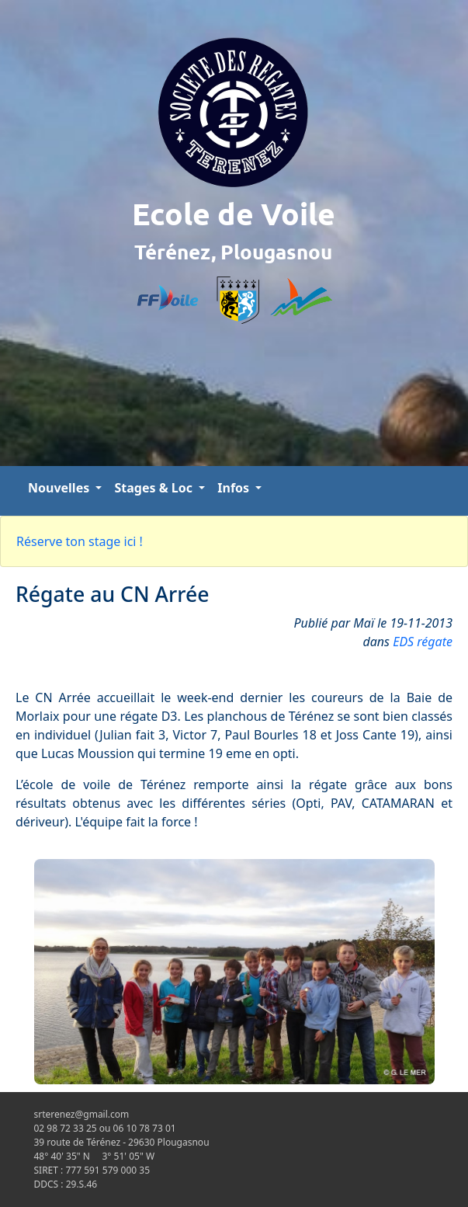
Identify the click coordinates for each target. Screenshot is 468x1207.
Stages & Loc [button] (155, 487)
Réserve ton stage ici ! (79, 541)
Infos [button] (234, 487)
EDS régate (422, 641)
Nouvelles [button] (60, 487)
